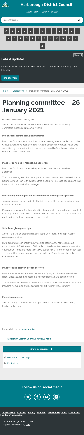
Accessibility (32, 11)
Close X (78, 55)
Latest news (18, 91)
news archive (28, 329)
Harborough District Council (46, 4)
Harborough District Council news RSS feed (28, 339)
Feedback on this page (18, 357)
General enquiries (57, 412)
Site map (41, 412)
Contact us (12, 363)
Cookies (21, 412)
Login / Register (50, 11)
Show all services (42, 349)
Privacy (31, 412)
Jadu (28, 425)
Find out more (10, 78)
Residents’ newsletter (11, 415)
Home (4, 91)
